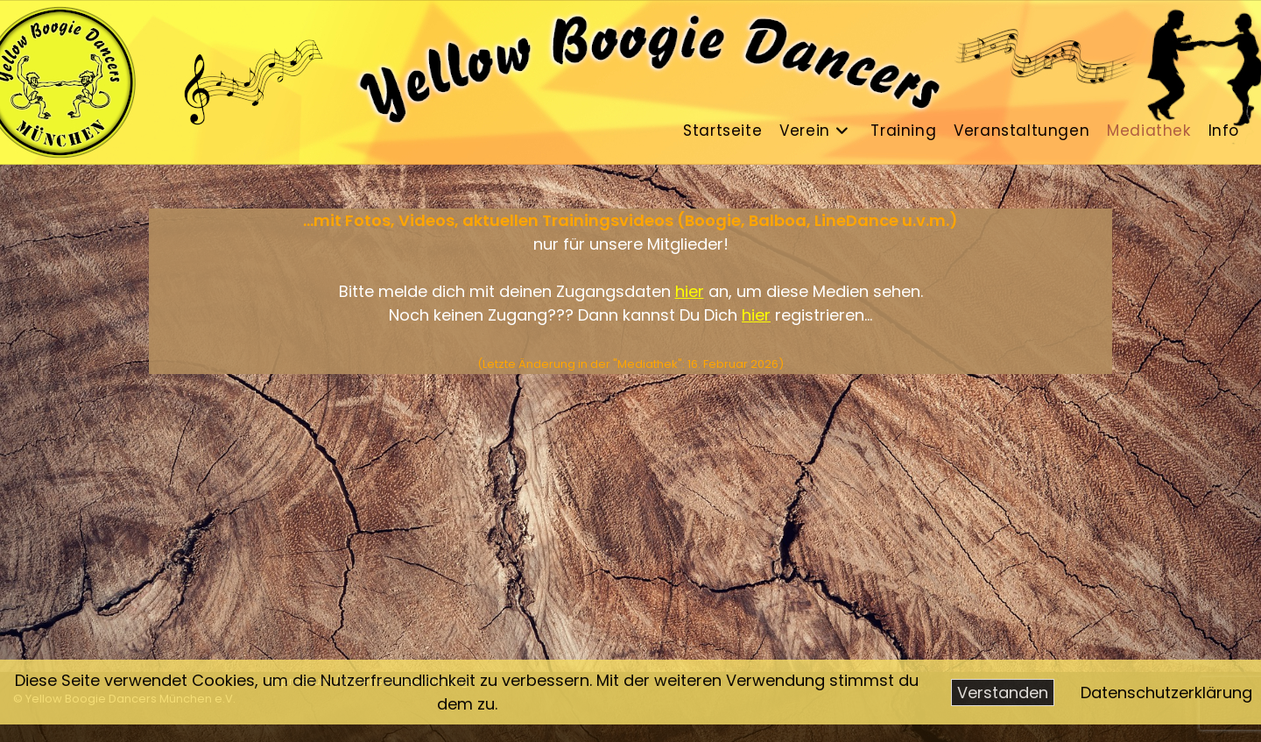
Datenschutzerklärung (1166, 692)
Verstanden (1002, 692)
